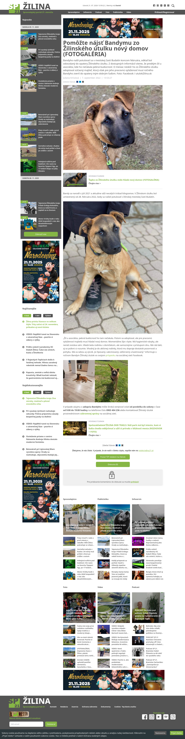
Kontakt (53, 707)
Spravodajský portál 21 (34, 706)
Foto (107, 12)
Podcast (98, 12)
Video (128, 12)
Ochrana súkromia (89, 707)
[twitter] (80, 81)
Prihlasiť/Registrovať (164, 12)
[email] (83, 81)
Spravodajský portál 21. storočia (38, 12)
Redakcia (64, 707)
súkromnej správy (89, 413)
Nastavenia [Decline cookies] (160, 733)
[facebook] (77, 81)
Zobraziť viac (40, 234)
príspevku (111, 355)
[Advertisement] (41, 101)
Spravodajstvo (74, 12)
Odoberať (51, 724)
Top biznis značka (129, 707)
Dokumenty (106, 707)
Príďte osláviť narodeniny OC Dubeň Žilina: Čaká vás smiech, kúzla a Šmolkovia (40, 350)
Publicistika (118, 12)
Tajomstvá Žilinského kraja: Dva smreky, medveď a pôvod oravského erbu (41, 401)
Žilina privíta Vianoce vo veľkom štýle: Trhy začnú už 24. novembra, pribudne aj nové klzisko (42, 324)
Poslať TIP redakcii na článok (112, 457)
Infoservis (87, 12)
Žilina (36, 6)
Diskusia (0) (113, 464)
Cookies (117, 707)
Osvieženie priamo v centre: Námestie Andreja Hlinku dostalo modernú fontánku (41, 439)
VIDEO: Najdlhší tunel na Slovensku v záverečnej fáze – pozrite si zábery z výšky (42, 337)
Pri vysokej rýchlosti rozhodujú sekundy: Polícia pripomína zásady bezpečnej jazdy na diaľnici (42, 414)
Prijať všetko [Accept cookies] (176, 733)
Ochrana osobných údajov (94, 736)
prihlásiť (135, 482)
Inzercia (75, 707)
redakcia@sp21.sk (146, 450)
